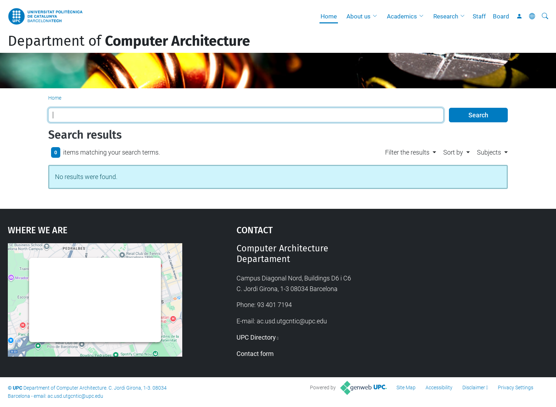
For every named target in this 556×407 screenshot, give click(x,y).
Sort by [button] (453, 152)
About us (358, 16)
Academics (402, 16)
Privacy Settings (515, 387)
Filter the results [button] (407, 152)
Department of (129, 41)
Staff (479, 16)
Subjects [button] (489, 152)
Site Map (406, 387)
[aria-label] (545, 16)
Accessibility (439, 387)
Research (445, 16)
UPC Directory (256, 337)
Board (501, 16)
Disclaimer (473, 387)
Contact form (255, 353)
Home (329, 16)
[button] (377, 16)
